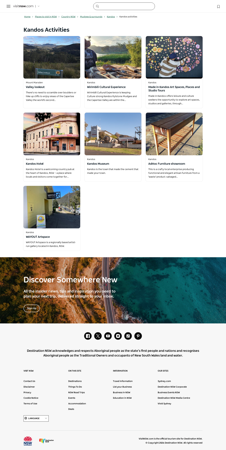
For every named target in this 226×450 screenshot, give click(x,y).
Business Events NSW (169, 392)
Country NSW (69, 17)
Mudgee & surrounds (92, 17)
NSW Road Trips (76, 392)
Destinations (75, 381)
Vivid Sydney (164, 404)
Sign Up (31, 308)
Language (36, 418)
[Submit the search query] (97, 6)
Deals (71, 409)
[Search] (124, 6)
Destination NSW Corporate (172, 387)
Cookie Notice (31, 398)
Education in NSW (122, 398)
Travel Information (123, 381)
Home (28, 17)
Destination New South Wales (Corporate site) (46, 441)
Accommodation (77, 404)
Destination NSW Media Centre (174, 398)
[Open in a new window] (51, 57)
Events (71, 398)
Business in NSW (121, 392)
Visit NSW (29, 371)
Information (120, 371)
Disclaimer (29, 387)
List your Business (122, 387)
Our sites (163, 371)
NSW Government (31, 441)
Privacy (27, 392)
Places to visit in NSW (47, 17)
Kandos (112, 17)
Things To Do (75, 387)
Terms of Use (30, 404)
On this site (74, 371)
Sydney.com (164, 381)
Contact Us (29, 381)
